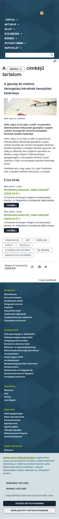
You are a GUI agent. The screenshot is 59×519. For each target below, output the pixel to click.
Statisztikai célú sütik (15, 483)
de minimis (43, 250)
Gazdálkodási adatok (13, 301)
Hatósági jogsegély (12, 430)
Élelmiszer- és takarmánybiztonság (19, 347)
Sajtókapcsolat (10, 423)
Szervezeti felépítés (13, 298)
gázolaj (24, 245)
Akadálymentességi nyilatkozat (18, 317)
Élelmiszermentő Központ (15, 433)
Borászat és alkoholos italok (16, 344)
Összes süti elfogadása (29, 503)
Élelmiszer (8, 390)
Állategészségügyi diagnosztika (18, 337)
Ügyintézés (10, 386)
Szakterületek (11, 330)
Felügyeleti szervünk (13, 304)
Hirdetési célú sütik (14, 488)
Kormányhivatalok (12, 420)
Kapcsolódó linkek (12, 311)
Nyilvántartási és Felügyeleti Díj (18, 370)
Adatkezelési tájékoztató (15, 314)
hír (27, 240)
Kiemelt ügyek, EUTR (13, 357)
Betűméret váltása (55, 61)
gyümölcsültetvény (18, 250)
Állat (6, 393)
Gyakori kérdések (13, 446)
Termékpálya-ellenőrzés (14, 377)
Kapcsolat (9, 409)
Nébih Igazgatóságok (13, 414)
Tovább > (11, 205)
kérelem (41, 240)
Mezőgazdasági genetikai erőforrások (21, 364)
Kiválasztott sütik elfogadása (29, 510)
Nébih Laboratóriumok (14, 417)
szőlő (9, 245)
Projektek (8, 307)
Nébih (14, 5)
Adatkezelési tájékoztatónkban (19, 457)
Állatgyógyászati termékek (16, 341)
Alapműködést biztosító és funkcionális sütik (28, 495)
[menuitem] (29, 19)
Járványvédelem (11, 354)
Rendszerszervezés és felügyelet (19, 373)
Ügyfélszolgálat (11, 427)
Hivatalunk (9, 290)
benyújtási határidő (18, 255)
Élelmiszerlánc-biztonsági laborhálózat (21, 350)
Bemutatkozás (10, 294)
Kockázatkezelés (11, 360)
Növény (7, 397)
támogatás (12, 240)
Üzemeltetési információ (15, 321)
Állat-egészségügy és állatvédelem (19, 334)
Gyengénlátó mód (43, 13)
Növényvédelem (11, 367)
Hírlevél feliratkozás (13, 437)
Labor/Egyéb (10, 400)
